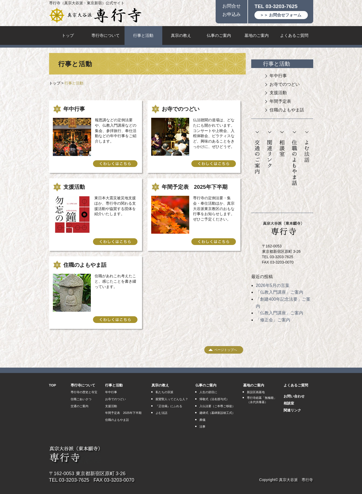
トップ (68, 35)
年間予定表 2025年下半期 (123, 412)
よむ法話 (306, 147)
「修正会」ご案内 (273, 320)
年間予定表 (280, 101)
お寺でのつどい (285, 84)
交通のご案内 (257, 152)
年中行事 (278, 75)
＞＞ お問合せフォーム (280, 15)
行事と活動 (143, 35)
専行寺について (105, 35)
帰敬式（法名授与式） (214, 399)
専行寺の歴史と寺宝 (84, 392)
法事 (202, 426)
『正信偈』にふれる (169, 406)
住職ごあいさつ (81, 399)
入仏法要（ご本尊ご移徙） (217, 406)
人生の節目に (208, 392)
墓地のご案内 (256, 35)
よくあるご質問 (294, 35)
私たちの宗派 (164, 392)
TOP (52, 385)
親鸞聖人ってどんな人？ (172, 399)
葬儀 (202, 419)
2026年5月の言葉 (272, 285)
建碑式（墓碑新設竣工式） (217, 412)
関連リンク (270, 149)
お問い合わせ (294, 396)
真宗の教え (181, 35)
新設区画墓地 (256, 392)
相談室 (282, 144)
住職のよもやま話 (287, 110)
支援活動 (278, 92)
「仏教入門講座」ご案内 (279, 292)
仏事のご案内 (219, 35)
